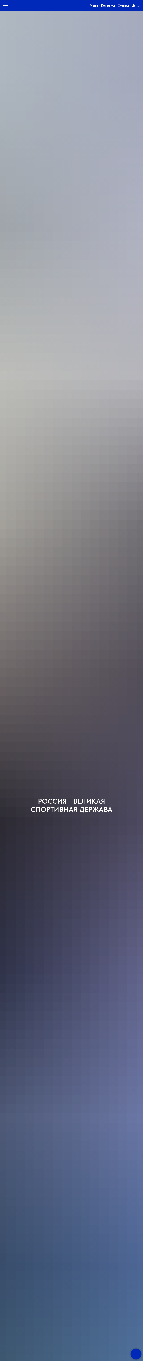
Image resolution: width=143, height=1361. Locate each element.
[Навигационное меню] (5, 5)
